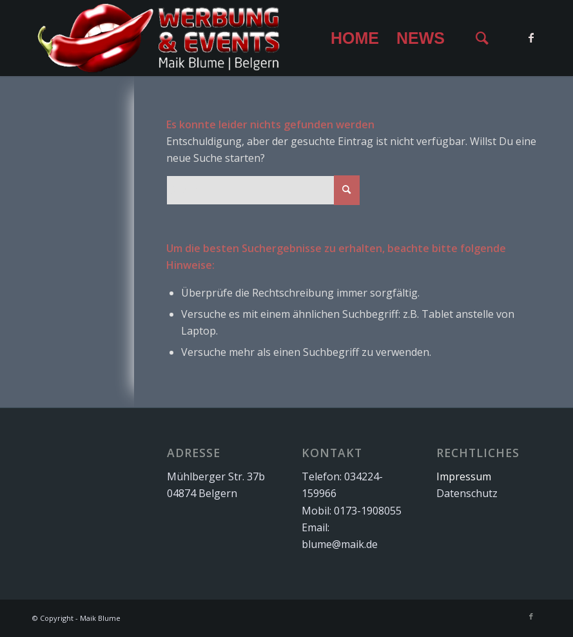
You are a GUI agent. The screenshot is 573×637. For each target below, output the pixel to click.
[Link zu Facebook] (531, 37)
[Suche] (482, 38)
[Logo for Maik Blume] (159, 38)
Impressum (463, 476)
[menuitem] (354, 38)
